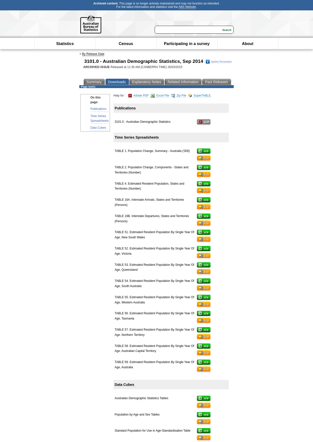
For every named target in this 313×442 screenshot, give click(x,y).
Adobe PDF (138, 96)
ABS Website (187, 7)
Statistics (65, 44)
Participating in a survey (186, 44)
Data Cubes (98, 127)
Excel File (160, 96)
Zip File (178, 96)
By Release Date (93, 54)
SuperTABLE (199, 96)
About (247, 44)
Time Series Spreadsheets (99, 118)
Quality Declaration (219, 61)
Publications (98, 109)
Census (126, 44)
